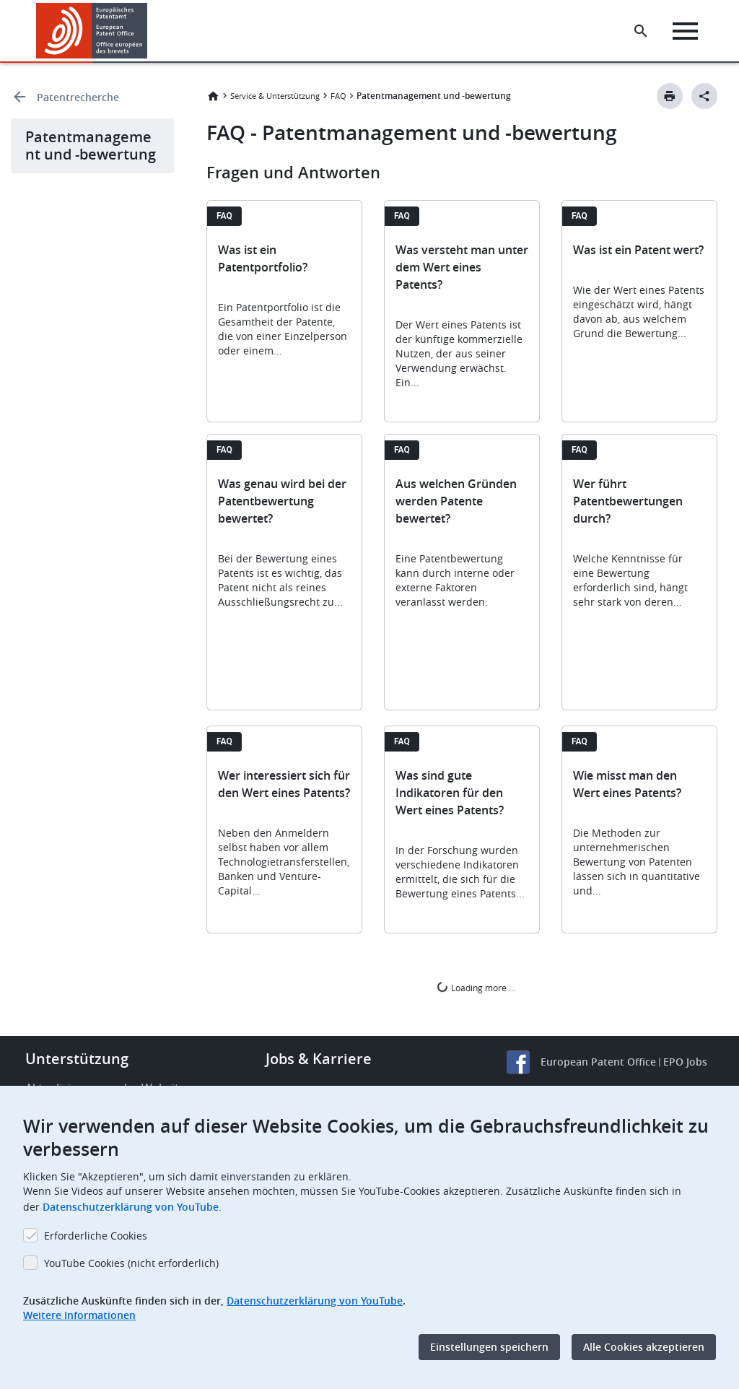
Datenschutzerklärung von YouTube (131, 1207)
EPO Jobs (685, 1061)
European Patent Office (598, 1061)
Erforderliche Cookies (95, 1235)
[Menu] (686, 31)
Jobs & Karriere (319, 1058)
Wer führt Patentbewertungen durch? (628, 501)
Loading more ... (476, 987)
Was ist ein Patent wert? (638, 250)
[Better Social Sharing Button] (704, 96)
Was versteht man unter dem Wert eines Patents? (461, 267)
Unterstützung (76, 1058)
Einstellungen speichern (489, 1347)
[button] (150, 31)
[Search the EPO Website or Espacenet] (642, 31)
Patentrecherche (78, 97)
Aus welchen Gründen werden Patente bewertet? (456, 501)
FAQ (338, 95)
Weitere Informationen (79, 1315)
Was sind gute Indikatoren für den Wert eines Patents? (449, 792)
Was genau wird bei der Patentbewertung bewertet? (282, 501)
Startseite (212, 96)
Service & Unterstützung (275, 95)
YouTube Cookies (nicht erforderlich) (131, 1263)
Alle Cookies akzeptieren (643, 1347)
